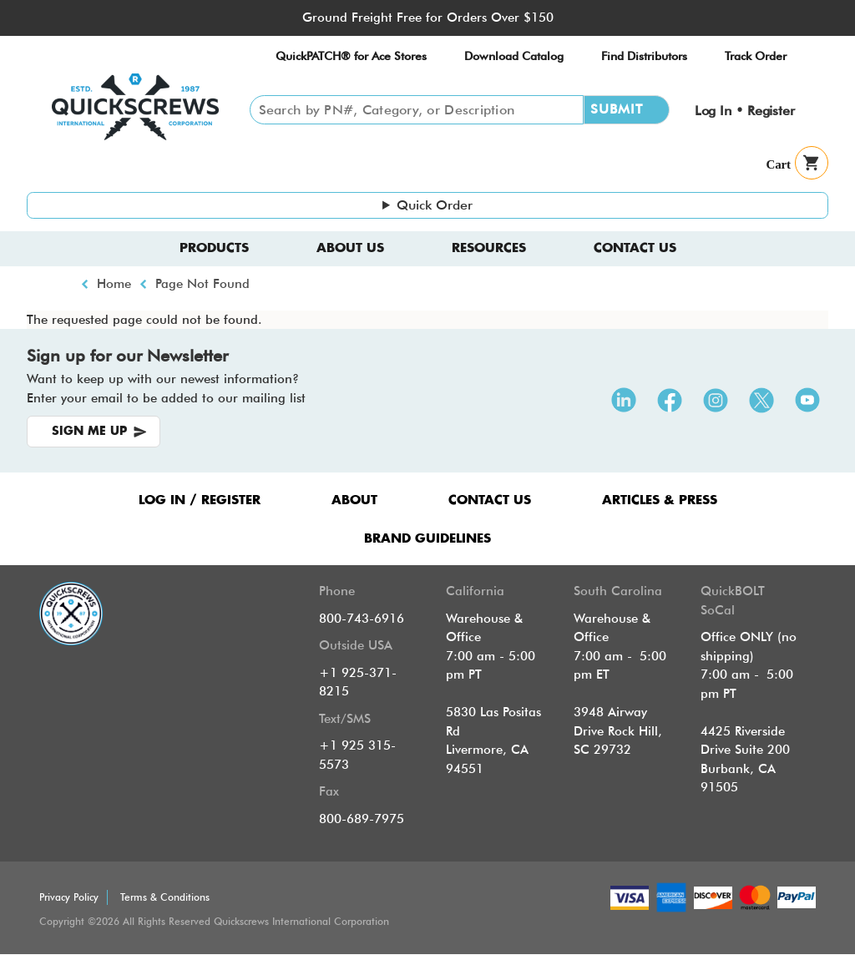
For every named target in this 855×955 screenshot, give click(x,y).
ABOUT (354, 500)
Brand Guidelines (427, 539)
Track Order (756, 56)
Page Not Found (202, 283)
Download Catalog (514, 56)
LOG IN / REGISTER (200, 500)
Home (114, 283)
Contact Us (635, 248)
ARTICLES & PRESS (659, 500)
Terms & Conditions (165, 897)
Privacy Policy (69, 897)
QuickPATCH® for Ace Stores (351, 56)
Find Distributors (644, 56)
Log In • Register (745, 111)
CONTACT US (489, 500)
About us (350, 248)
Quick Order (435, 205)
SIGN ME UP (89, 431)
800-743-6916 (361, 618)
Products (214, 248)
